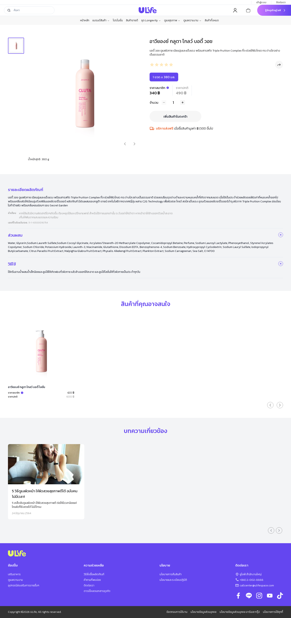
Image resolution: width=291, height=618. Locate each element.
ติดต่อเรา (281, 2)
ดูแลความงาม (192, 20)
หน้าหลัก (84, 20)
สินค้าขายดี (132, 20)
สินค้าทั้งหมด (212, 20)
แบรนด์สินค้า (101, 20)
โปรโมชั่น (118, 20)
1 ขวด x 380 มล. (164, 77)
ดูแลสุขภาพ (172, 20)
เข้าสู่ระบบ (261, 2)
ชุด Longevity (151, 20)
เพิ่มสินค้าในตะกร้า (175, 116)
